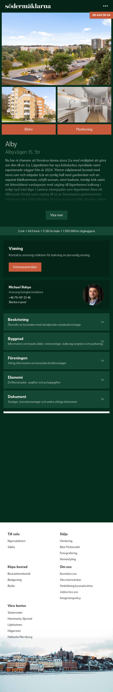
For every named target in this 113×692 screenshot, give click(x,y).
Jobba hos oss (69, 592)
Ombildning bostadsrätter (76, 586)
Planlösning (84, 129)
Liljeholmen (15, 624)
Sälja (64, 534)
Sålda (11, 547)
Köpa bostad (17, 567)
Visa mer (56, 215)
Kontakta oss (68, 573)
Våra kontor (17, 606)
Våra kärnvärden (70, 579)
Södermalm (15, 612)
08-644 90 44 (101, 15)
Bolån (11, 586)
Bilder (29, 129)
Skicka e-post (17, 302)
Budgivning (15, 579)
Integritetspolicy (70, 598)
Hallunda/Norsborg (20, 637)
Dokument (56, 399)
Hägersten (14, 631)
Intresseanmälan (25, 267)
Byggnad (56, 341)
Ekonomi (56, 379)
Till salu (14, 534)
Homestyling (68, 559)
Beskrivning (56, 322)
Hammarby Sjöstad (20, 618)
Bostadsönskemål (19, 573)
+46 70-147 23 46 (20, 297)
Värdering (66, 541)
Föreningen (56, 360)
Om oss (66, 567)
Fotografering (68, 553)
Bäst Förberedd (70, 547)
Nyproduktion (16, 541)
